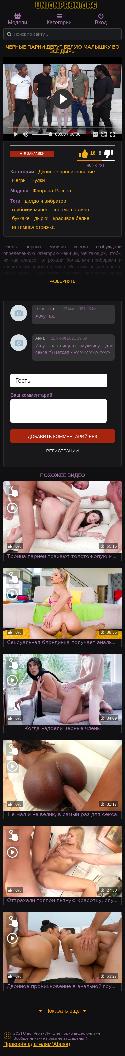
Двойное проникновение (66, 171)
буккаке (21, 218)
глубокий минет (30, 209)
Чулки (38, 180)
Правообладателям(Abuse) (36, 1044)
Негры (19, 180)
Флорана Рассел (52, 190)
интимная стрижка (33, 227)
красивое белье (71, 218)
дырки (41, 218)
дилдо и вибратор (45, 201)
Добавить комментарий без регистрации (62, 438)
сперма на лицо (71, 209)
